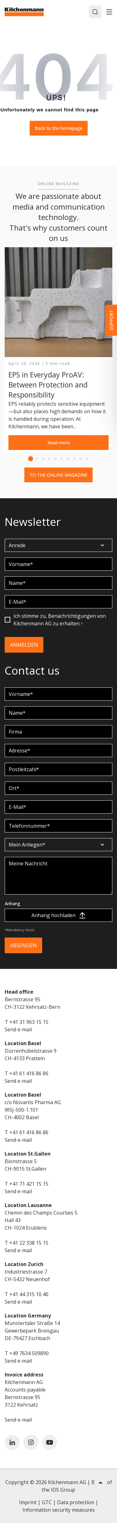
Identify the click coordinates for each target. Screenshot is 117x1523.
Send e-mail (18, 1029)
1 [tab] (30, 458)
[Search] (95, 12)
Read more (58, 443)
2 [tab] (37, 458)
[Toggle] (109, 12)
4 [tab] (49, 458)
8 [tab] (74, 458)
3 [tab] (43, 458)
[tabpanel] (58, 350)
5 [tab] (55, 458)
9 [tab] (80, 458)
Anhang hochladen (58, 915)
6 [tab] (62, 458)
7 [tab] (68, 458)
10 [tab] (86, 458)
